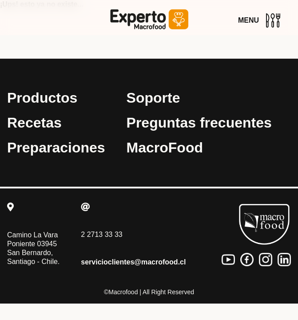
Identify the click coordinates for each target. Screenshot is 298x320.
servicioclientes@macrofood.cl (133, 262)
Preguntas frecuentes (199, 123)
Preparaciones (56, 147)
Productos (42, 98)
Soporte (153, 98)
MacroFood (165, 147)
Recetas (34, 123)
